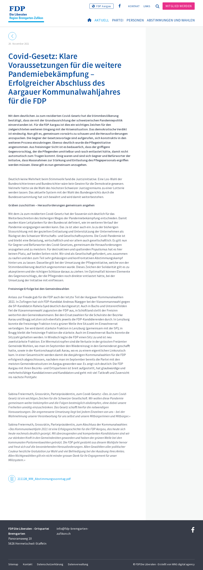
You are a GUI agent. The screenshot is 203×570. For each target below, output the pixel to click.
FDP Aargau (103, 6)
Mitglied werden (179, 6)
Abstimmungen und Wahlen (171, 20)
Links (147, 6)
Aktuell (102, 20)
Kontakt (134, 6)
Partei (117, 20)
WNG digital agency (183, 564)
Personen (135, 20)
